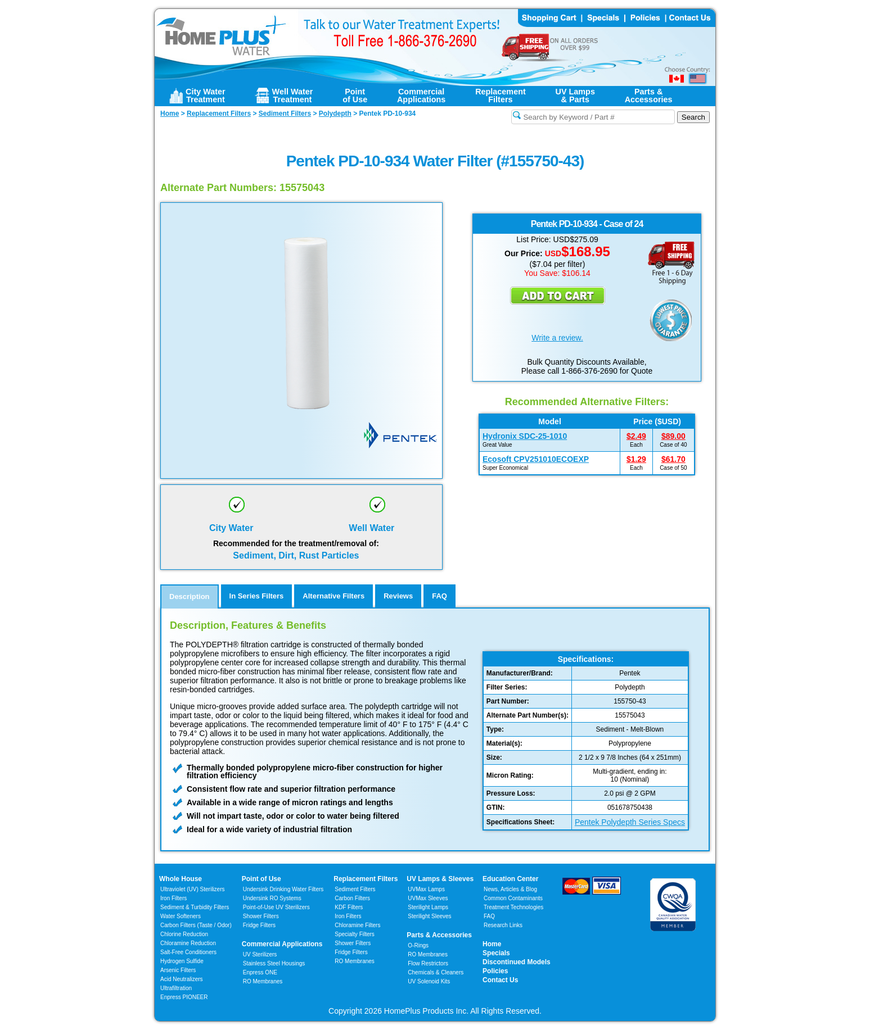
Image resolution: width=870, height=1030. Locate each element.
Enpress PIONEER (184, 997)
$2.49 (636, 436)
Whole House (180, 879)
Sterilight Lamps (428, 907)
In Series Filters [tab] (256, 596)
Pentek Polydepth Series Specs (630, 822)
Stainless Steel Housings (274, 963)
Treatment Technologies (513, 907)
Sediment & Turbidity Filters (194, 907)
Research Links (503, 925)
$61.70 (673, 459)
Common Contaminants (513, 898)
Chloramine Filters (357, 925)
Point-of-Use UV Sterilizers (276, 907)
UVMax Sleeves (428, 898)
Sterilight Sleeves (429, 916)
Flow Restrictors (428, 963)
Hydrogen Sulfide (182, 961)
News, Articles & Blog (510, 889)
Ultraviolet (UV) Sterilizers (192, 889)
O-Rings (418, 945)
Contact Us (500, 980)
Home (492, 944)
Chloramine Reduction (188, 943)
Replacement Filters (365, 879)
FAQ (489, 916)
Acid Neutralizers (181, 979)
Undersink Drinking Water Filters (283, 889)
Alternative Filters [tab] (333, 596)
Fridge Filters (259, 925)
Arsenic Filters (178, 970)
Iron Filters (173, 898)
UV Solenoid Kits (429, 981)
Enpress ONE (260, 972)
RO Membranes (263, 981)
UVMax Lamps (426, 889)
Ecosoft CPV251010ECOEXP (536, 459)
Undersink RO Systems (272, 898)
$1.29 (636, 459)
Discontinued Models (517, 962)
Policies (495, 971)
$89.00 (673, 436)
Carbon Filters (196, 925)
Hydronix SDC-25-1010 (525, 436)
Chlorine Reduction (184, 934)
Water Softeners (180, 916)
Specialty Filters (355, 934)
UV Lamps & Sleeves (440, 879)
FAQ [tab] (439, 596)
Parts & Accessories (439, 935)
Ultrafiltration (176, 988)
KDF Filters (349, 907)
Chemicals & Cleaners (435, 972)
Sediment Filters (355, 889)
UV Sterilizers (260, 954)
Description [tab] (189, 596)
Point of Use (261, 879)
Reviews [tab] (398, 596)
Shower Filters (261, 916)
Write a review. (557, 337)
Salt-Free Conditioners (188, 952)
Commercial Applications (282, 944)
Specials (496, 953)
